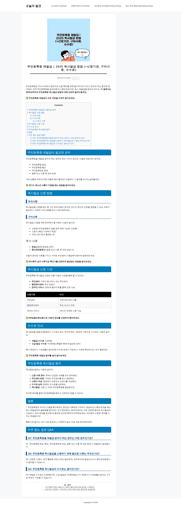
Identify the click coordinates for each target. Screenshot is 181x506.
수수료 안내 (32, 126)
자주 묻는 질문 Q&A (36, 135)
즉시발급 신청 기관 (35, 123)
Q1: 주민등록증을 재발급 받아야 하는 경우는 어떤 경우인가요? (57, 138)
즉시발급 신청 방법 (35, 112)
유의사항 (35, 115)
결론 (29, 132)
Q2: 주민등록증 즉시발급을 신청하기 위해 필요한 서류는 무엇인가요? (60, 140)
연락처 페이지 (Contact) (80, 6)
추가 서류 (39, 121)
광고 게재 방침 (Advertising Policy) (139, 6)
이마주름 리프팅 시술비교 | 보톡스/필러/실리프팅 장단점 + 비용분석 (70, 487)
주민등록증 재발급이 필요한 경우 (41, 109)
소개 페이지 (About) (58, 6)
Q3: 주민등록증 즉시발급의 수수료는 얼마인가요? (52, 143)
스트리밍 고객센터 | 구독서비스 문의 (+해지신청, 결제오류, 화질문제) (70, 489)
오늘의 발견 (33, 6)
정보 (69, 485)
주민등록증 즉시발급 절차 (38, 129)
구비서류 (35, 118)
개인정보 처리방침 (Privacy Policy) (107, 6)
